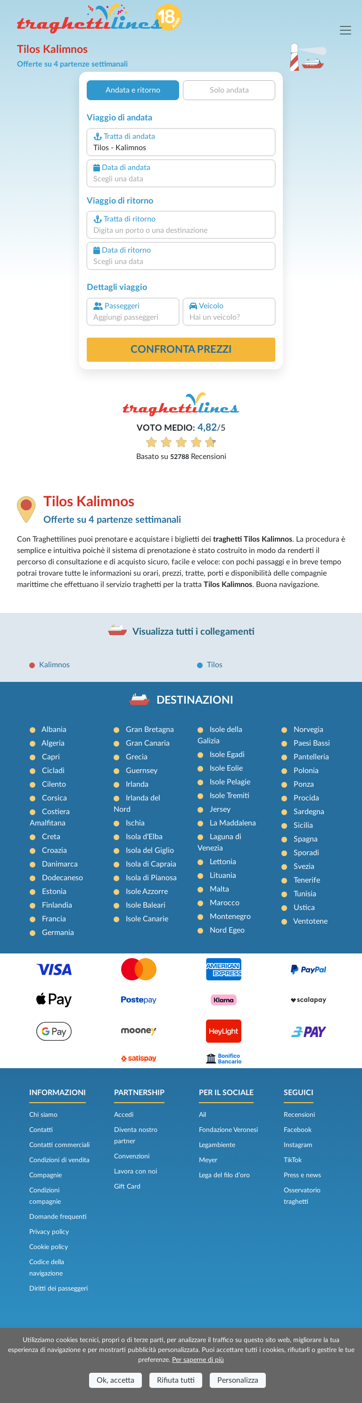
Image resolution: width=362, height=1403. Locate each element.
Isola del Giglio (150, 850)
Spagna (306, 839)
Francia (54, 919)
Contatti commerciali (59, 1145)
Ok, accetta (115, 1380)
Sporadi (306, 853)
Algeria (53, 743)
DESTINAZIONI (194, 700)
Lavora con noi (135, 1171)
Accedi (123, 1115)
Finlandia (57, 905)
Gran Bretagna (150, 729)
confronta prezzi (181, 349)
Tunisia (305, 894)
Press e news (302, 1175)
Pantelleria (311, 757)
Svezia (304, 866)
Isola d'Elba (144, 837)
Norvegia (308, 729)
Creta (51, 837)
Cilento (54, 784)
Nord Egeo (227, 930)
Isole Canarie (147, 919)
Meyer (208, 1160)
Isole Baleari (145, 905)
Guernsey (141, 770)
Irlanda (137, 784)
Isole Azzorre (147, 891)
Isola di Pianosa (151, 878)
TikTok (293, 1160)
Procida (306, 798)
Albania (53, 729)
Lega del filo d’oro (224, 1175)
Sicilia (303, 825)
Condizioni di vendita (59, 1160)
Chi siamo (43, 1115)
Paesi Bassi (312, 743)
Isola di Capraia (151, 864)
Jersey (220, 809)
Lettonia (223, 862)
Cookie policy (48, 1247)
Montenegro (230, 916)
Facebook (298, 1130)
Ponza (304, 784)
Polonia (306, 770)
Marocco (224, 903)
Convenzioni (131, 1156)
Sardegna (309, 812)
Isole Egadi (227, 754)
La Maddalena (233, 823)
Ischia (135, 823)
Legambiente (217, 1145)
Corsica (54, 798)
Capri (51, 757)
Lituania (223, 875)
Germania (58, 932)
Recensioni (299, 1115)
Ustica (304, 907)
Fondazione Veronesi (228, 1130)
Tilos (214, 665)
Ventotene (310, 921)
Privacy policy (49, 1232)
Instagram (298, 1145)
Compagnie (45, 1175)
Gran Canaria (148, 743)
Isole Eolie (226, 768)
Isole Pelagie (230, 782)
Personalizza (237, 1380)
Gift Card (127, 1186)
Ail (202, 1115)
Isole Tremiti (229, 795)
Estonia (54, 891)
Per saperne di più (198, 1360)
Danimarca (60, 864)
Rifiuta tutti (176, 1380)
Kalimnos (54, 665)
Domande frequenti (58, 1217)
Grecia (137, 757)
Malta (219, 889)
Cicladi (53, 770)
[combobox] (181, 147)
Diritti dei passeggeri (58, 1288)
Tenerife (307, 880)
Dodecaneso (62, 878)
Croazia (54, 850)
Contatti (41, 1130)
